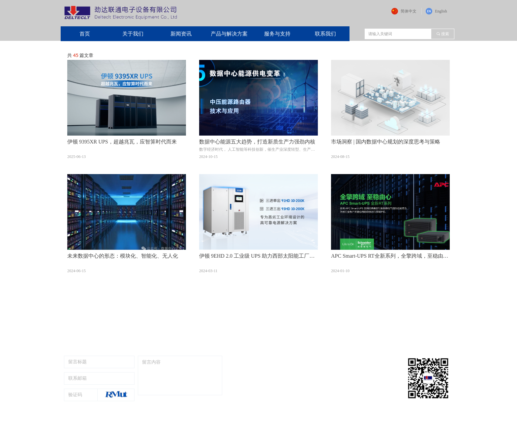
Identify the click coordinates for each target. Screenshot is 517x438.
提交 (205, 405)
